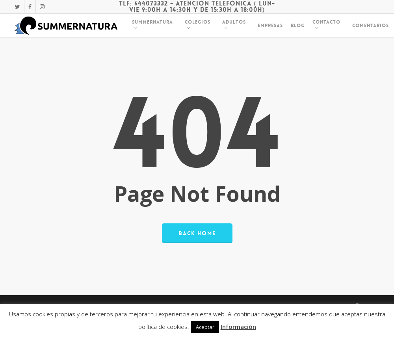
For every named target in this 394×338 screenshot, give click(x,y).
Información (238, 327)
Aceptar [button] (205, 327)
